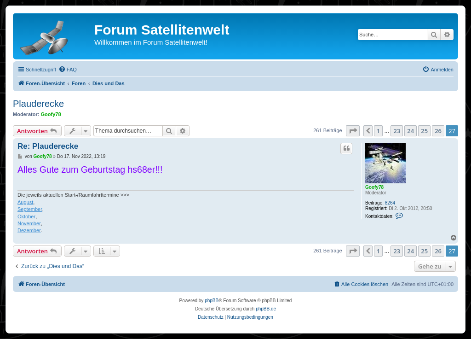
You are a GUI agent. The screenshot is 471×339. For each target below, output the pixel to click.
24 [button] (410, 131)
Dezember (29, 230)
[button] (353, 130)
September (29, 209)
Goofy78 (51, 114)
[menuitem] (67, 69)
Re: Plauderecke (47, 146)
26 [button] (438, 131)
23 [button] (396, 131)
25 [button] (424, 131)
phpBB (211, 300)
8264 (390, 202)
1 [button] (378, 131)
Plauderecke (38, 104)
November (29, 223)
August (25, 202)
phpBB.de (266, 308)
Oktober (26, 216)
